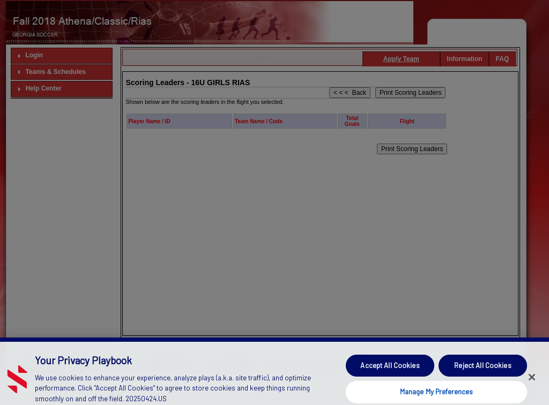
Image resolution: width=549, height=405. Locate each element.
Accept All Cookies (389, 373)
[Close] (532, 385)
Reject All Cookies (482, 373)
